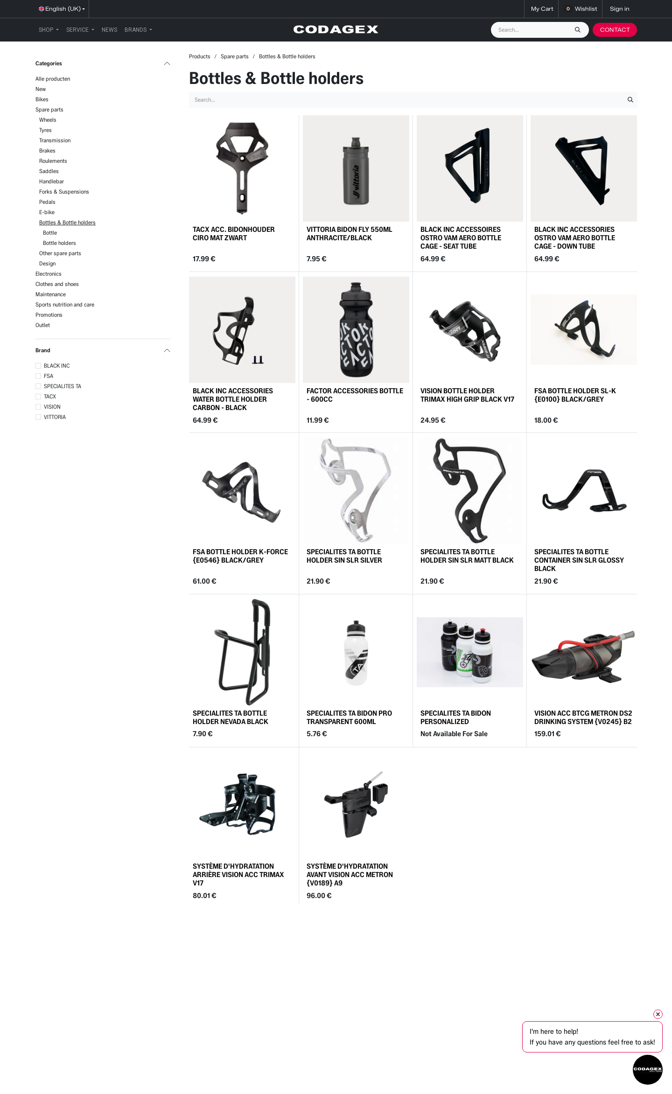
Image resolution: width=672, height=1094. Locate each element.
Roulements (53, 160)
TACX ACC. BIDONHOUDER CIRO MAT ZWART (234, 233)
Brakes (47, 150)
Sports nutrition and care (64, 304)
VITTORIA (55, 416)
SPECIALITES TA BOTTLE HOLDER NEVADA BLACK (230, 717)
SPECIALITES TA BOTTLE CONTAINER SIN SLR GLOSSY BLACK (579, 560)
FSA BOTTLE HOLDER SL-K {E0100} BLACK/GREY (575, 395)
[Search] (580, 30)
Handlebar (51, 181)
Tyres (45, 129)
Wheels (47, 119)
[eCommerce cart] (541, 9)
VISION (52, 406)
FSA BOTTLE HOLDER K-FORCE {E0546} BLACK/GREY (240, 556)
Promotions (49, 314)
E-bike (47, 212)
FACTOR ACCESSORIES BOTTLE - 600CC (355, 395)
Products (199, 56)
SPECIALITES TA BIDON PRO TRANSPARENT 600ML (349, 717)
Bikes (42, 99)
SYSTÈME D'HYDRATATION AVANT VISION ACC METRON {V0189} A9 (350, 874)
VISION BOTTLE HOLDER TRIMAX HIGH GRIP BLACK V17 (467, 395)
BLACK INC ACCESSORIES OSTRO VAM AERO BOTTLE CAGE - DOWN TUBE (574, 238)
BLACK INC (57, 365)
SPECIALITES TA (62, 386)
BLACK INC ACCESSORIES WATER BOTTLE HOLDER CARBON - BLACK (233, 399)
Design (47, 263)
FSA (48, 375)
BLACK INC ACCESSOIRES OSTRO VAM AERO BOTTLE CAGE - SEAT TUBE (460, 238)
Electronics (48, 273)
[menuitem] (49, 30)
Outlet (42, 324)
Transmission (54, 140)
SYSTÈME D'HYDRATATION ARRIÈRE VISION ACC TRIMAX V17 (238, 874)
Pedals (47, 201)
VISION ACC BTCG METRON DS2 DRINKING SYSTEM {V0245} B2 (583, 717)
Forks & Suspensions (64, 191)
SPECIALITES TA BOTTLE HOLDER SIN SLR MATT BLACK (467, 556)
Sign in (620, 8)
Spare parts (49, 109)
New (40, 88)
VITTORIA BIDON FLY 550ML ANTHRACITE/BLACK (349, 233)
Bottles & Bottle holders (67, 222)
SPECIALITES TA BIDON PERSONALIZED (455, 717)
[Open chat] (648, 1070)
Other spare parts (60, 253)
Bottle (50, 232)
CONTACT (615, 29)
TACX (50, 396)
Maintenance (50, 294)
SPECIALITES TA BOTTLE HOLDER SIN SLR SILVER (344, 556)
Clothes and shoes (57, 283)
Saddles (49, 170)
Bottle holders (59, 242)
